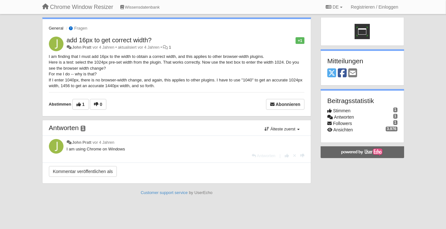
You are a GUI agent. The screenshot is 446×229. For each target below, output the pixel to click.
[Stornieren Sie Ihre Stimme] (294, 155)
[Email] (352, 73)
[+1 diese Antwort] (287, 155)
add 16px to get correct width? (109, 40)
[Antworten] (263, 155)
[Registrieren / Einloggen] (374, 7)
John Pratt (81, 47)
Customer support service (164, 192)
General (56, 28)
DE (334, 7)
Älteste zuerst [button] (282, 129)
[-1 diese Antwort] (302, 155)
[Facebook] (342, 73)
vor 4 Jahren (103, 142)
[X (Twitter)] (331, 73)
